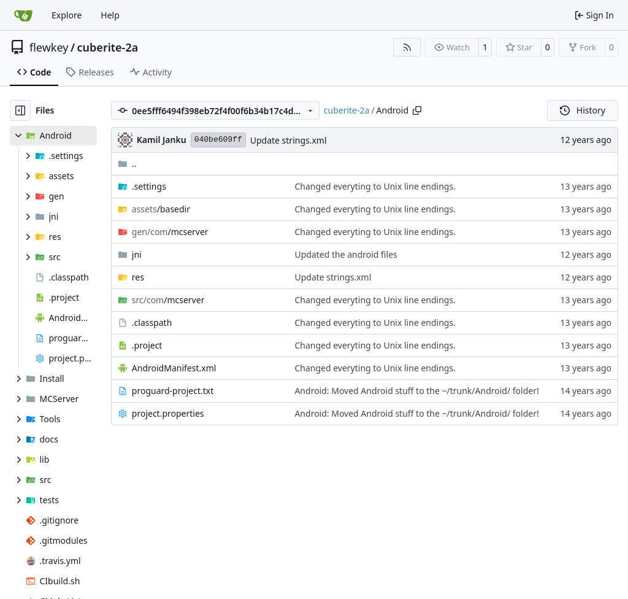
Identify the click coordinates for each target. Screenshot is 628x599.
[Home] (23, 15)
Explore (67, 15)
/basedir (161, 209)
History (582, 110)
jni (137, 254)
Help (110, 15)
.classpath (152, 322)
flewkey (48, 47)
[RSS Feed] (407, 47)
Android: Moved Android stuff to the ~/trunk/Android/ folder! (416, 390)
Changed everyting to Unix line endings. (375, 186)
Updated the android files (345, 254)
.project (147, 345)
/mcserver (170, 232)
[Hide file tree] (20, 110)
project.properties (168, 413)
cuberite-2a (108, 47)
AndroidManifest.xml (174, 368)
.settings (149, 186)
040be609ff (218, 139)
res (138, 277)
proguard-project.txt (172, 390)
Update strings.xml (288, 140)
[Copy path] (417, 110)
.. (127, 163)
